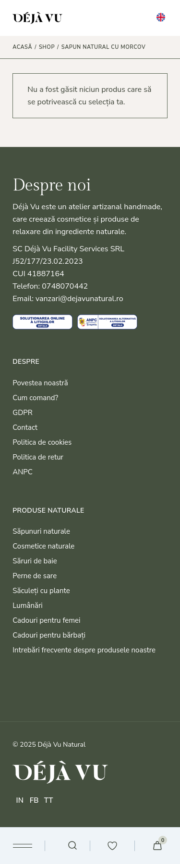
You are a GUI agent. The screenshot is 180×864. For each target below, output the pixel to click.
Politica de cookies (42, 442)
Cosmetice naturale (43, 546)
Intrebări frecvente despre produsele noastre (84, 650)
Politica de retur (37, 457)
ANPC (22, 472)
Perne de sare (34, 576)
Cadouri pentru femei (46, 620)
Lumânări (27, 605)
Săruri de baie (34, 561)
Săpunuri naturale (41, 531)
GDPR (22, 412)
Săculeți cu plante (41, 590)
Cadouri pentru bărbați (48, 635)
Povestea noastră (40, 383)
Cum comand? (35, 398)
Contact (24, 427)
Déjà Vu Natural (61, 744)
